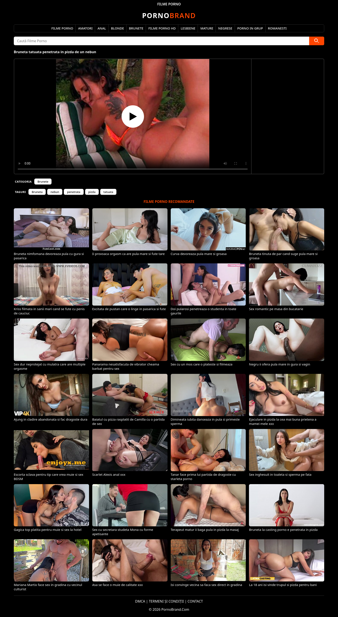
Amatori (85, 28)
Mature (206, 28)
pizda (91, 192)
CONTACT (195, 601)
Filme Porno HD (162, 28)
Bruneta (37, 192)
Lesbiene (188, 28)
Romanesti (277, 28)
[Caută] (316, 41)
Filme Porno (62, 28)
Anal (101, 28)
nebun (54, 192)
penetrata (73, 192)
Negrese (225, 28)
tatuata (108, 192)
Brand (169, 15)
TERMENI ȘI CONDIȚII (166, 601)
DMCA (140, 601)
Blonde (117, 28)
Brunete (136, 28)
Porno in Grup (250, 28)
